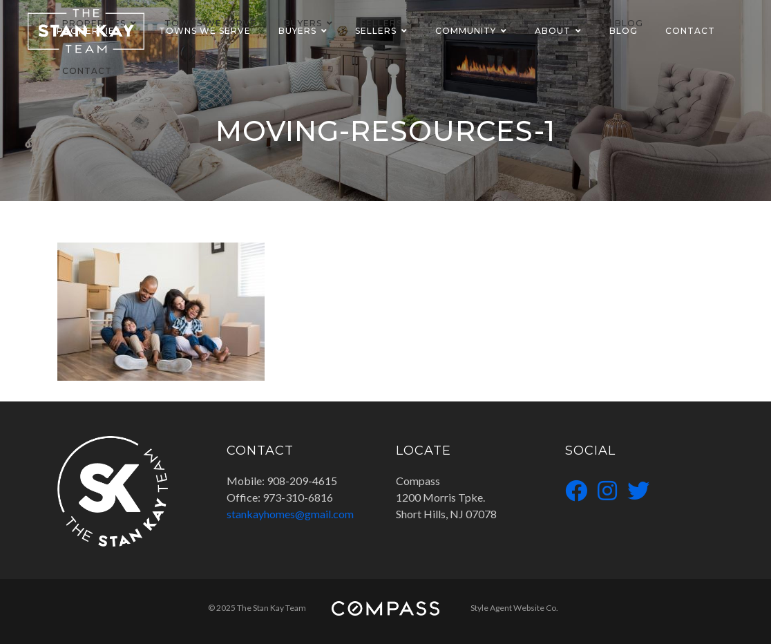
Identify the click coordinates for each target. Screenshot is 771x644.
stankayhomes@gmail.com (290, 513)
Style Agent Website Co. (514, 608)
